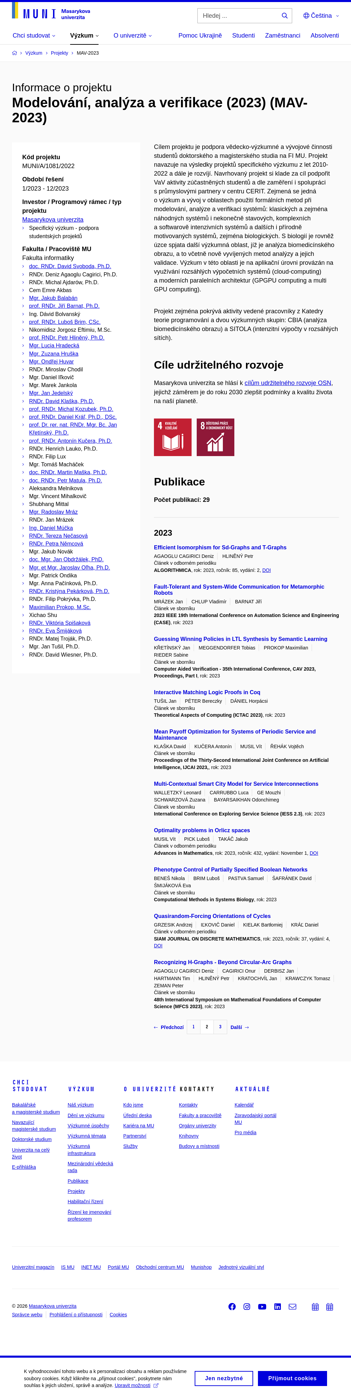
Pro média (246, 1132)
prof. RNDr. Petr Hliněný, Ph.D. (67, 338)
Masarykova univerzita (52, 219)
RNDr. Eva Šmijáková (55, 631)
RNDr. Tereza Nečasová (58, 536)
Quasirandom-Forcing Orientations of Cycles (212, 916)
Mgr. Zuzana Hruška (53, 354)
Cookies (118, 1314)
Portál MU (118, 1267)
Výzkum (81, 1089)
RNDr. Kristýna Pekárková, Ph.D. (69, 591)
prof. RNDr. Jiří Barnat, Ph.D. (64, 306)
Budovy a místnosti (199, 1146)
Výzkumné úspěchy (88, 1125)
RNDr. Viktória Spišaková (59, 623)
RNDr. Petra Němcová (56, 544)
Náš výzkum (81, 1105)
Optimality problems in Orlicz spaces (202, 830)
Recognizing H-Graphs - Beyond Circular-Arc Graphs (223, 962)
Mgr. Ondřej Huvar (51, 362)
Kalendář (244, 1105)
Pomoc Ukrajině (200, 35)
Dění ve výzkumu (86, 1115)
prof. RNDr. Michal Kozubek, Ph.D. (71, 409)
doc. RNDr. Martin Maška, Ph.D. (68, 472)
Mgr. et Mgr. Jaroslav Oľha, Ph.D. (69, 568)
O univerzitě (150, 1089)
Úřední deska (137, 1115)
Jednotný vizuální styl (241, 1267)
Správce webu (27, 1314)
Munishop (201, 1267)
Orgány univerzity (197, 1125)
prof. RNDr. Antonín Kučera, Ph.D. (70, 441)
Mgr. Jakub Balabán (53, 298)
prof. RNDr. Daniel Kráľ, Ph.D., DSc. (73, 417)
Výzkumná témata (87, 1136)
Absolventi (325, 35)
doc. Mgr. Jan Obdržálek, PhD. (66, 559)
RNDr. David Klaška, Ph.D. (61, 401)
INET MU (91, 1267)
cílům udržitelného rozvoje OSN (288, 383)
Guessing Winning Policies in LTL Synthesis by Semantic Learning (240, 639)
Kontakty (188, 1105)
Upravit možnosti (136, 1387)
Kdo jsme (133, 1105)
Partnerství (134, 1136)
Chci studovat (30, 1086)
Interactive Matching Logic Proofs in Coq (207, 692)
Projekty (76, 1191)
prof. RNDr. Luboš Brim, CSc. (65, 322)
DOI (266, 570)
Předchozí (169, 1027)
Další (240, 1027)
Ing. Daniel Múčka (51, 528)
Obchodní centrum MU (160, 1267)
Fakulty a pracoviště (200, 1115)
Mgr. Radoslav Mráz (53, 512)
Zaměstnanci (282, 35)
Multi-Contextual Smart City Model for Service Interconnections (236, 784)
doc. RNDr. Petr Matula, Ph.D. (65, 480)
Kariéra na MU (138, 1125)
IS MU (68, 1267)
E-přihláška (24, 1167)
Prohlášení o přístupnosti (76, 1314)
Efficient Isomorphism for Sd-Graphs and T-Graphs (220, 547)
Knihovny (189, 1136)
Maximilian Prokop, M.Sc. (60, 607)
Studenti (243, 35)
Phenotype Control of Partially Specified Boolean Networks (231, 870)
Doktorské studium (32, 1139)
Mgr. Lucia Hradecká (54, 345)
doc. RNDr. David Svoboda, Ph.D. (70, 266)
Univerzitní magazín (33, 1267)
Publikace (78, 1181)
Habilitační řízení (85, 1201)
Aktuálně (252, 1089)
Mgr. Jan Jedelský (51, 393)
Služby (130, 1146)
